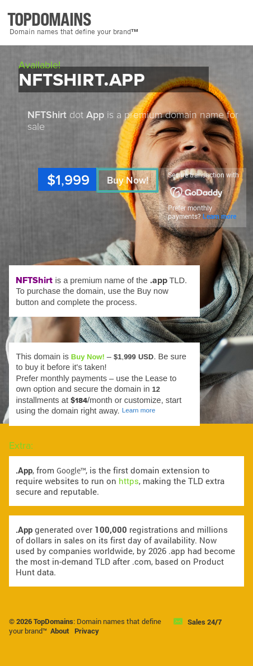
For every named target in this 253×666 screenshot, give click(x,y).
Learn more (219, 216)
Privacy (86, 631)
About (59, 631)
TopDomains (53, 621)
